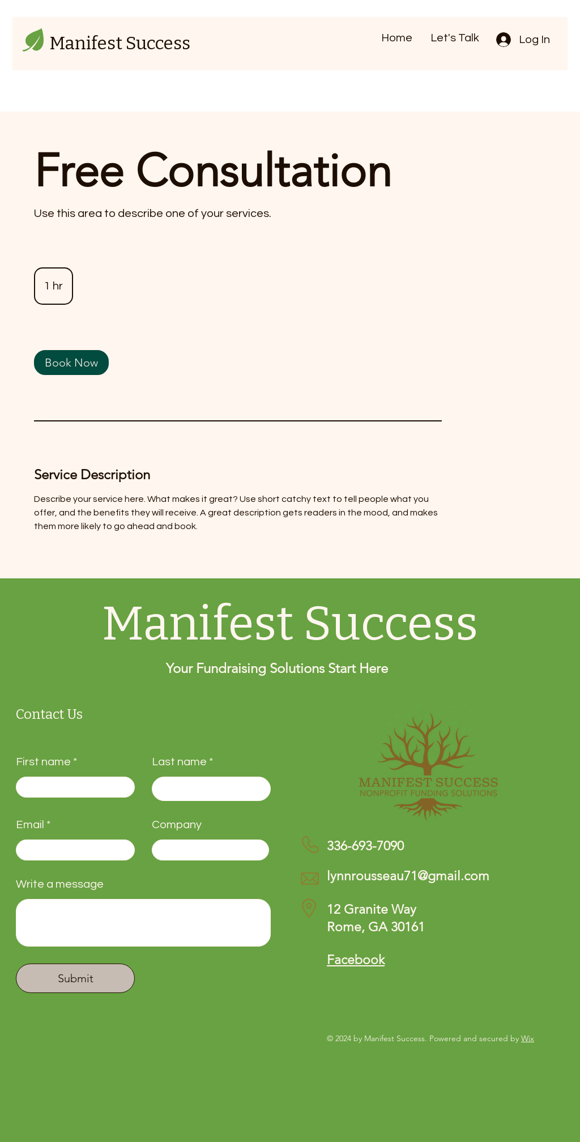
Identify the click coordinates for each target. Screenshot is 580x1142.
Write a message (60, 884)
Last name (179, 762)
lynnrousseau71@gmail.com (408, 876)
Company (177, 824)
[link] (71, 362)
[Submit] (75, 978)
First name (43, 762)
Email (30, 824)
